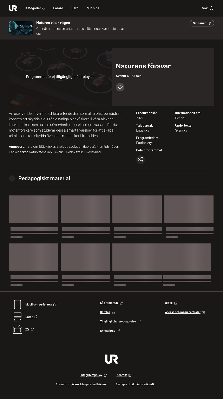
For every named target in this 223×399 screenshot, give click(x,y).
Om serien (202, 23)
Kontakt (124, 375)
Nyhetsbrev (110, 330)
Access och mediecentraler (185, 312)
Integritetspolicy (93, 375)
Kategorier (35, 8)
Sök (208, 8)
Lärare (58, 8)
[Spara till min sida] (120, 87)
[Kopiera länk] (140, 159)
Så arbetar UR (111, 302)
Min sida (93, 8)
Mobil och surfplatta (40, 304)
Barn (74, 8)
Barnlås (107, 312)
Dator (31, 317)
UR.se (171, 302)
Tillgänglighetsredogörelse (120, 321)
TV (29, 329)
